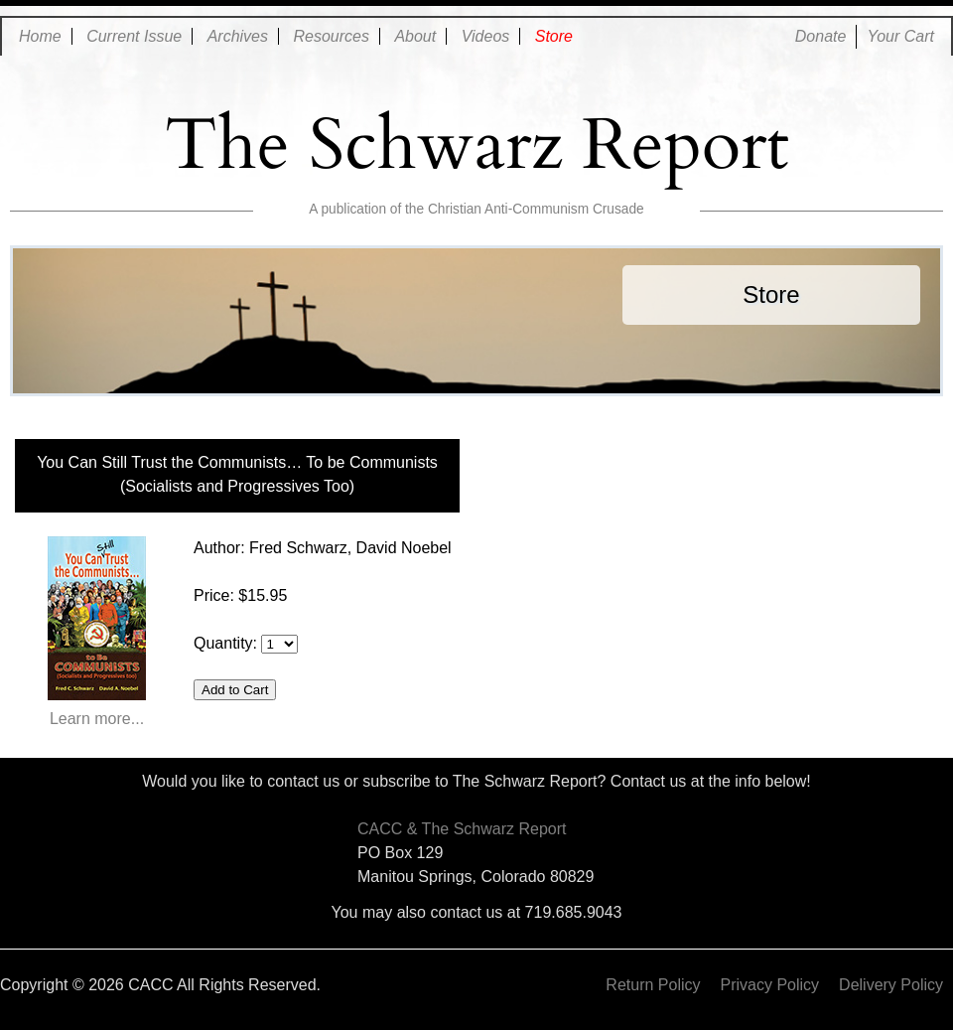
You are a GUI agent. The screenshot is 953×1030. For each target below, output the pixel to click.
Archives (237, 36)
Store (554, 36)
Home (40, 36)
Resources (330, 36)
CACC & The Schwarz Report (461, 828)
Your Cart (900, 36)
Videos (486, 36)
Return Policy (653, 984)
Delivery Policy (891, 984)
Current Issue (134, 36)
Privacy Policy (770, 984)
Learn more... (97, 631)
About (415, 36)
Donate (821, 36)
